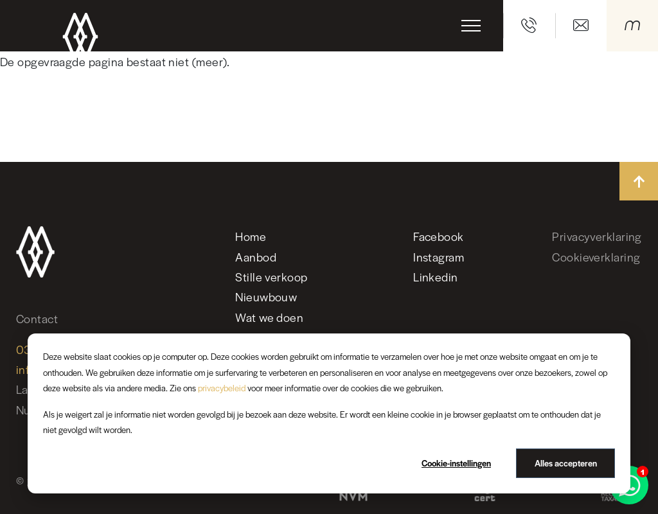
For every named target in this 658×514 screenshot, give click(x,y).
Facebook (438, 236)
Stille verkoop (271, 277)
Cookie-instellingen (456, 463)
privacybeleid (221, 388)
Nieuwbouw (266, 296)
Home (250, 236)
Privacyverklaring (597, 236)
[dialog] (329, 413)
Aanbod (255, 257)
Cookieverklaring (596, 257)
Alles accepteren (566, 463)
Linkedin (435, 277)
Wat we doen (269, 317)
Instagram (438, 257)
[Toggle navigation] (471, 25)
